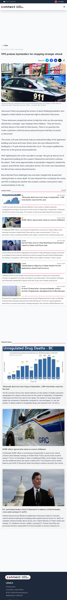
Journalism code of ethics (14, 590)
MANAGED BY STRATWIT (14, 595)
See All (64, 190)
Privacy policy (10, 587)
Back (5, 46)
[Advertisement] (33, 27)
